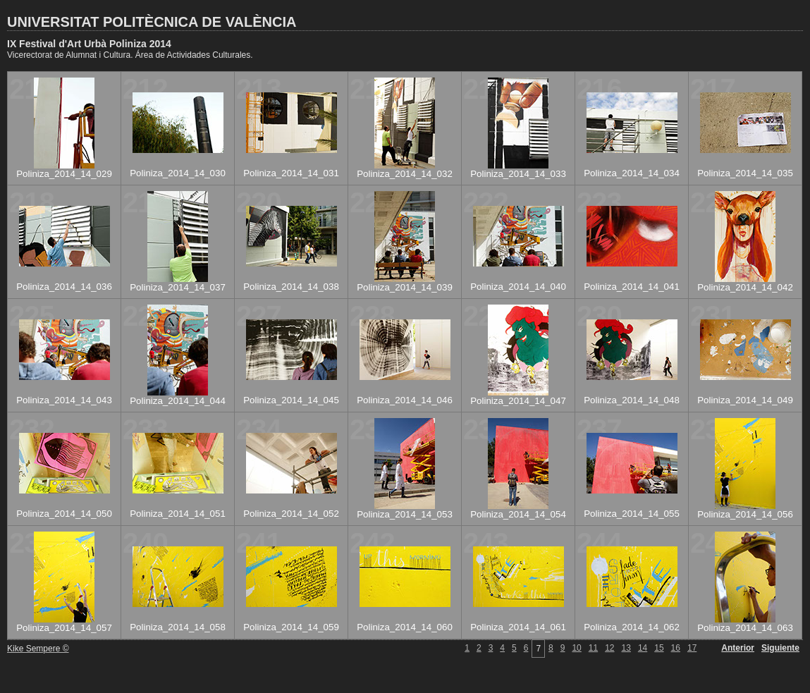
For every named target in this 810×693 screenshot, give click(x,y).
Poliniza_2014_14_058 (178, 627)
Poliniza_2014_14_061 (518, 627)
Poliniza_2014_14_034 (632, 173)
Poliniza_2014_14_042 (745, 287)
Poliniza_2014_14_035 (745, 173)
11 (593, 648)
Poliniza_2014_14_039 (405, 287)
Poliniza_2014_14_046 (405, 400)
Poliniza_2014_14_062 (632, 627)
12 (609, 648)
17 (692, 648)
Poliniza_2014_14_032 (405, 173)
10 (576, 648)
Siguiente (780, 648)
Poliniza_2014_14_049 (745, 400)
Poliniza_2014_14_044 (178, 400)
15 (658, 648)
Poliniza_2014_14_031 (291, 173)
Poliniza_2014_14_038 (291, 286)
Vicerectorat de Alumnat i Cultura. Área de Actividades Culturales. (130, 55)
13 (626, 648)
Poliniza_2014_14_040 (518, 286)
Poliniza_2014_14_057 (64, 628)
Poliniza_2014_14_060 (405, 627)
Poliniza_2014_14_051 (178, 513)
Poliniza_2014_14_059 (291, 627)
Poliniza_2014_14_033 (518, 173)
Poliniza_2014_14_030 (178, 173)
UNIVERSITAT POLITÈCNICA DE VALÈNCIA (151, 22)
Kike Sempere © (38, 649)
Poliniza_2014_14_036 (64, 286)
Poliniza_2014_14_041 (632, 286)
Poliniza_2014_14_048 (632, 400)
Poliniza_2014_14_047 (518, 400)
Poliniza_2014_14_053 (405, 514)
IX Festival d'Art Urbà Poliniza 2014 (89, 43)
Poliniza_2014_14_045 (291, 400)
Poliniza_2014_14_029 (64, 173)
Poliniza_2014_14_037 (178, 287)
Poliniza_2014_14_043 (64, 400)
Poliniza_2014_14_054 (518, 514)
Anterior (737, 648)
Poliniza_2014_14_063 (745, 628)
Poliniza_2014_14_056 (745, 514)
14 (642, 648)
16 (675, 648)
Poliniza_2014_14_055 (632, 513)
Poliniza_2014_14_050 (64, 513)
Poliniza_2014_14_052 (291, 513)
